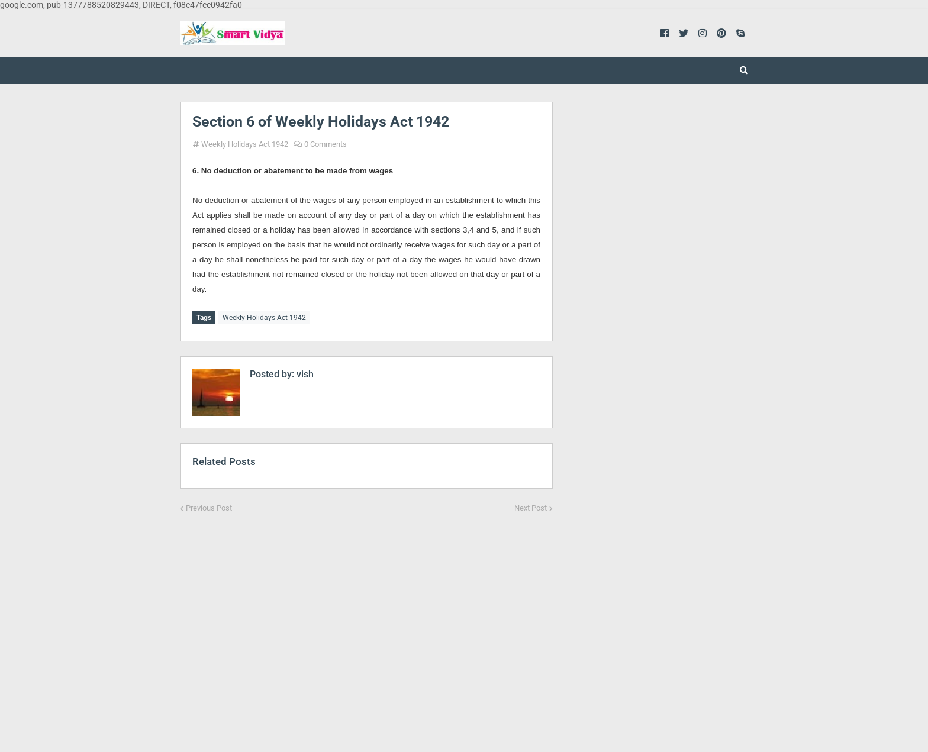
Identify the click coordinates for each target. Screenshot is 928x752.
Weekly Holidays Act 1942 (244, 144)
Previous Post (209, 506)
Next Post (530, 506)
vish (304, 372)
